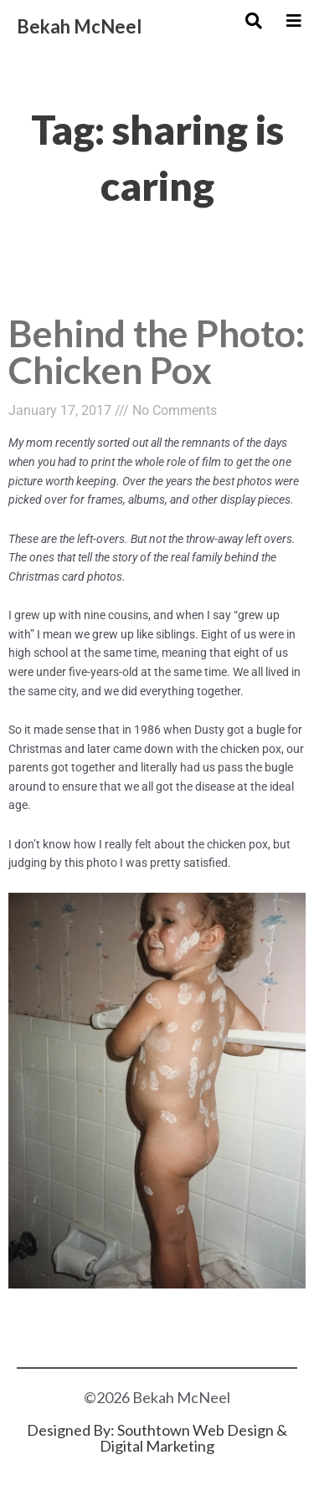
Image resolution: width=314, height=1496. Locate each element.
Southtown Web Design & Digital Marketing (193, 1438)
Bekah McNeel (79, 26)
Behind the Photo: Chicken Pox (157, 351)
